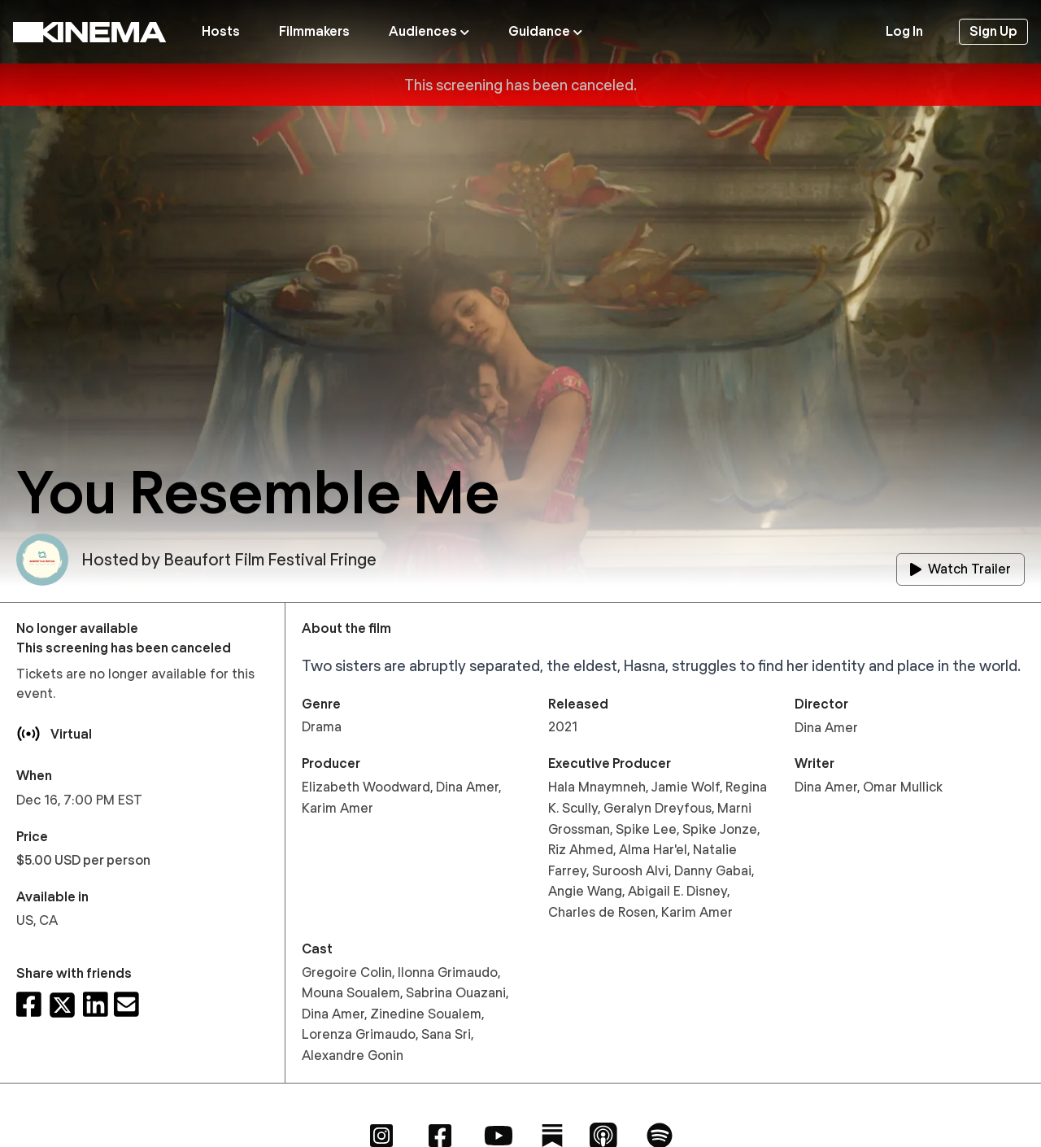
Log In (904, 31)
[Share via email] (126, 1005)
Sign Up (993, 31)
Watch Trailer (960, 569)
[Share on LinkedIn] (95, 1005)
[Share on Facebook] (28, 1005)
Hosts (221, 31)
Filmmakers (314, 31)
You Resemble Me (257, 492)
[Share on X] (62, 1005)
